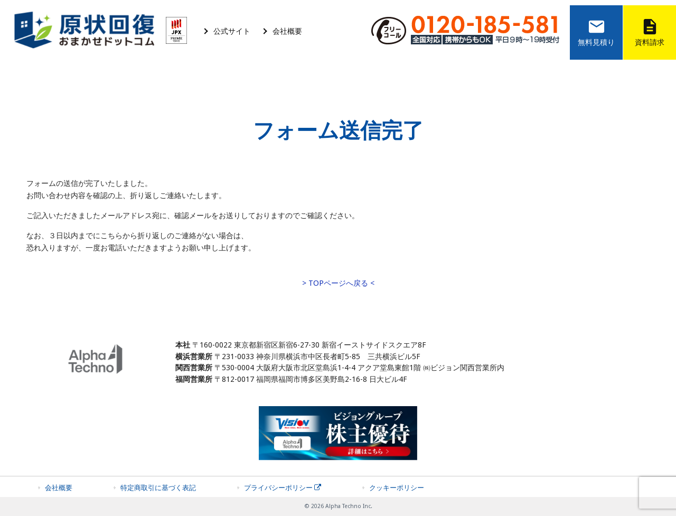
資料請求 (649, 30)
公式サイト (231, 31)
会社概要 (287, 31)
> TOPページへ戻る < (338, 283)
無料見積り (596, 30)
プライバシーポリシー (282, 488)
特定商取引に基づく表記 (158, 488)
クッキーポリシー (396, 488)
